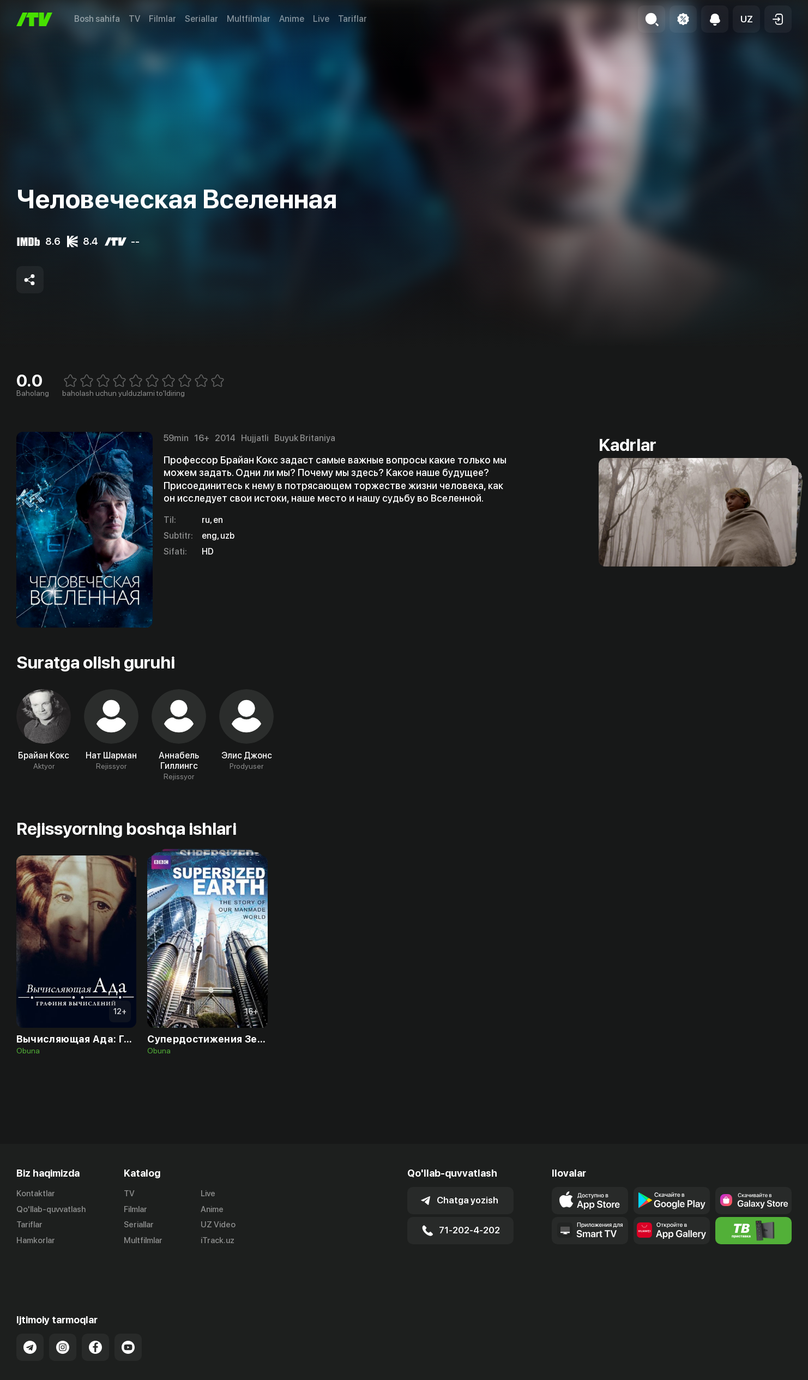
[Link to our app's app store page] (590, 1200)
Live (321, 19)
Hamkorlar (35, 1240)
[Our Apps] (590, 1230)
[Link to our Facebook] (95, 1320)
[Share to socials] (30, 279)
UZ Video (218, 1225)
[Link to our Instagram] (62, 1320)
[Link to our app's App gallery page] (672, 1230)
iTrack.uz (217, 1240)
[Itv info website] (753, 1230)
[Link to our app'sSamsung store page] (753, 1200)
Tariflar (352, 19)
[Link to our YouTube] (128, 1320)
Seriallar (201, 19)
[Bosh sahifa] (34, 19)
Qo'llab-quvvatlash (51, 1209)
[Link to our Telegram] (30, 1320)
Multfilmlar (248, 19)
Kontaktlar (35, 1193)
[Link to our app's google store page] (672, 1200)
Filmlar (162, 19)
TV (134, 19)
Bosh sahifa (97, 19)
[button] (746, 19)
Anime (291, 19)
